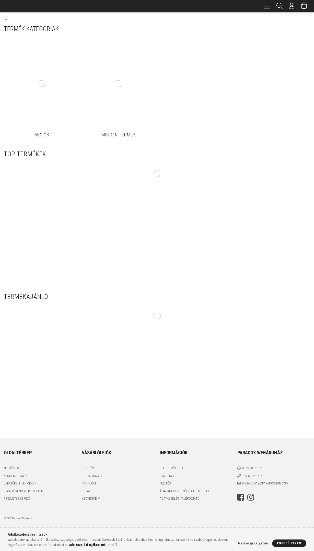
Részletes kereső (17, 498)
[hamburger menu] (267, 6)
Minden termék (15, 476)
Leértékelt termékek (20, 483)
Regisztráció (92, 476)
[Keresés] (279, 6)
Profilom (89, 483)
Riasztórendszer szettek (23, 491)
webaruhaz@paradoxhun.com (265, 483)
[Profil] (292, 6)
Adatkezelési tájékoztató (180, 498)
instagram (250, 497)
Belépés (88, 468)
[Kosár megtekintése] (304, 6)
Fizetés (165, 483)
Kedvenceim (91, 498)
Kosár (86, 491)
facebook (240, 497)
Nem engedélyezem (253, 543)
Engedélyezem (289, 543)
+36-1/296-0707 (252, 476)
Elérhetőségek (171, 468)
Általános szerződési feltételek (185, 491)
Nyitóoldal (12, 468)
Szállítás (166, 476)
